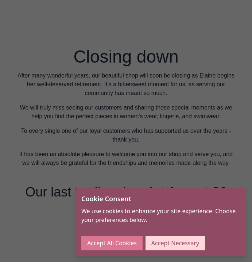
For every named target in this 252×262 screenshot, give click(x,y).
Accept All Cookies (112, 243)
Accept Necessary (175, 243)
